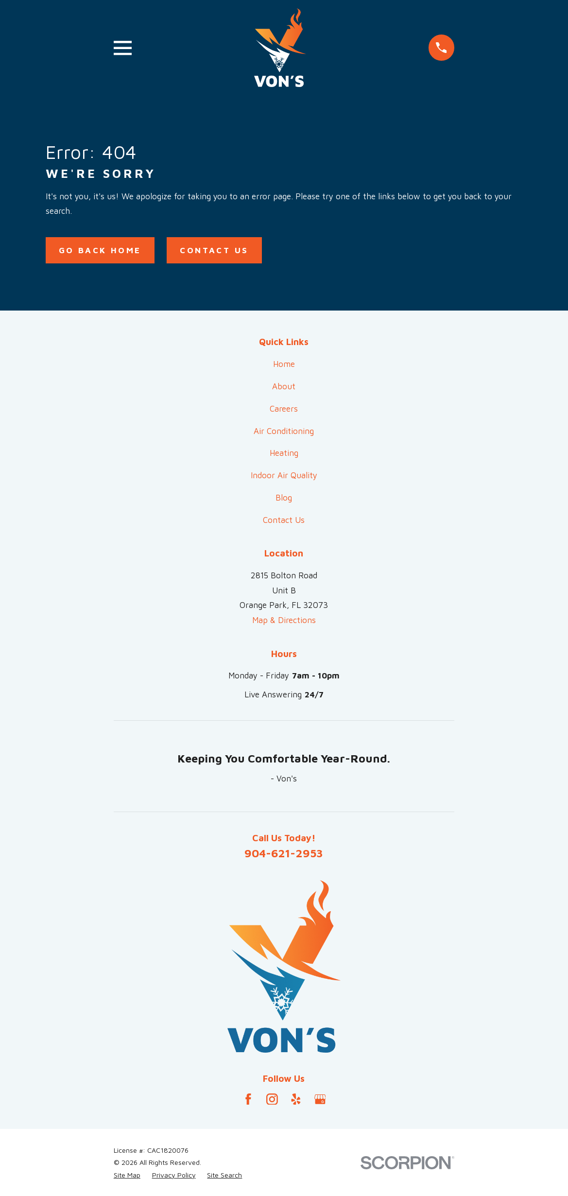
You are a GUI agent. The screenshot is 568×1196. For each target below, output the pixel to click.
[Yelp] (296, 1099)
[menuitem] (127, 1175)
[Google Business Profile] (320, 1099)
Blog (283, 498)
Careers (284, 409)
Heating (284, 453)
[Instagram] (272, 1099)
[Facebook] (248, 1099)
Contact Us (214, 250)
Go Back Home (100, 250)
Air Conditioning (284, 431)
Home (284, 364)
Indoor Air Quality (284, 475)
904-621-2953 (283, 853)
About (283, 386)
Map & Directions (284, 620)
